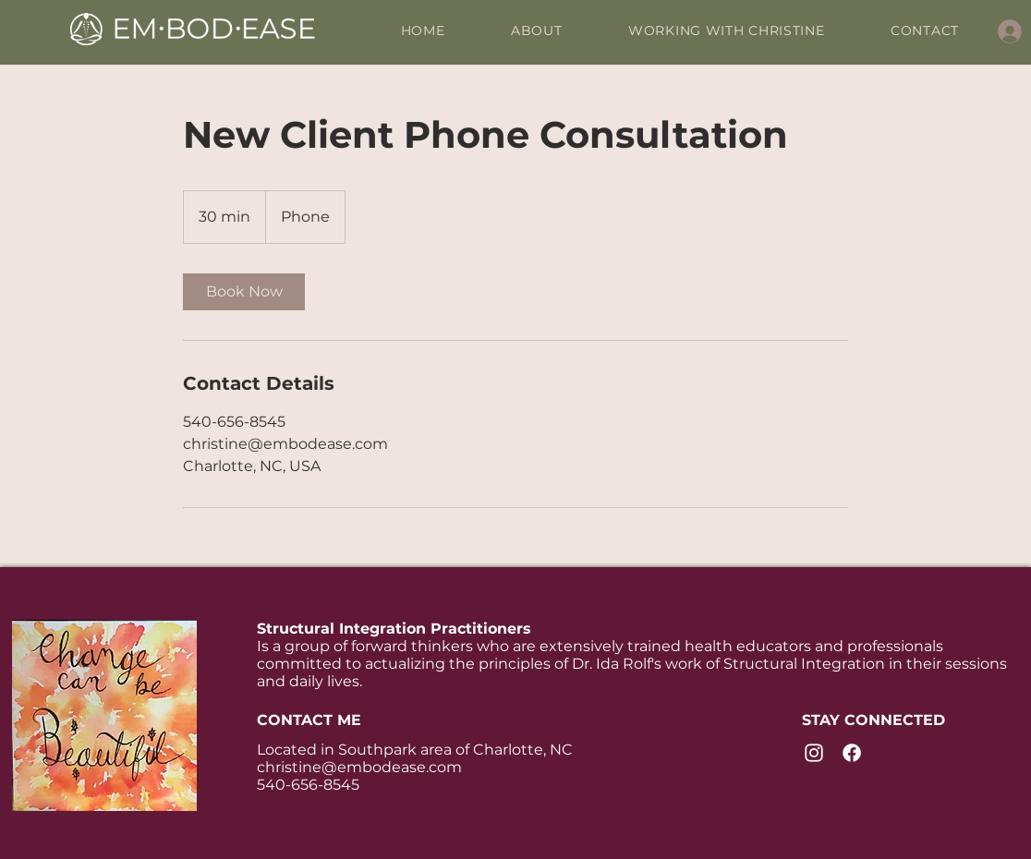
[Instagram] (814, 753)
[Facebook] (852, 753)
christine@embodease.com (359, 767)
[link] (244, 291)
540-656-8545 (308, 784)
